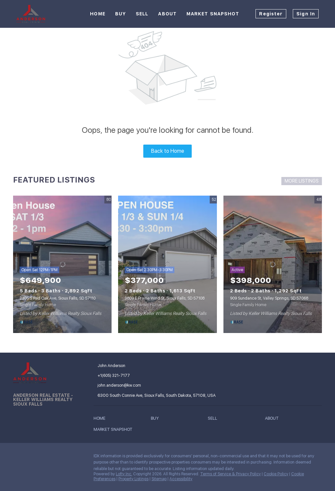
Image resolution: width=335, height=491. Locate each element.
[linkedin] (31, 458)
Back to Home (167, 151)
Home (97, 13)
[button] (101, 419)
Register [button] (271, 13)
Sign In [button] (305, 13)
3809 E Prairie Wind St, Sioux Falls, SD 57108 (164, 298)
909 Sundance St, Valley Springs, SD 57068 (269, 298)
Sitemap (159, 479)
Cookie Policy (276, 474)
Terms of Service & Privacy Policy (230, 474)
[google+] (57, 458)
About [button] (167, 13)
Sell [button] (142, 13)
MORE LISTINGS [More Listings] (302, 181)
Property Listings (133, 479)
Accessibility (180, 479)
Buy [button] (120, 13)
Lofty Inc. (124, 474)
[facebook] (18, 458)
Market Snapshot (212, 13)
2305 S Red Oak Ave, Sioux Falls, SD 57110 (58, 298)
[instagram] (44, 458)
